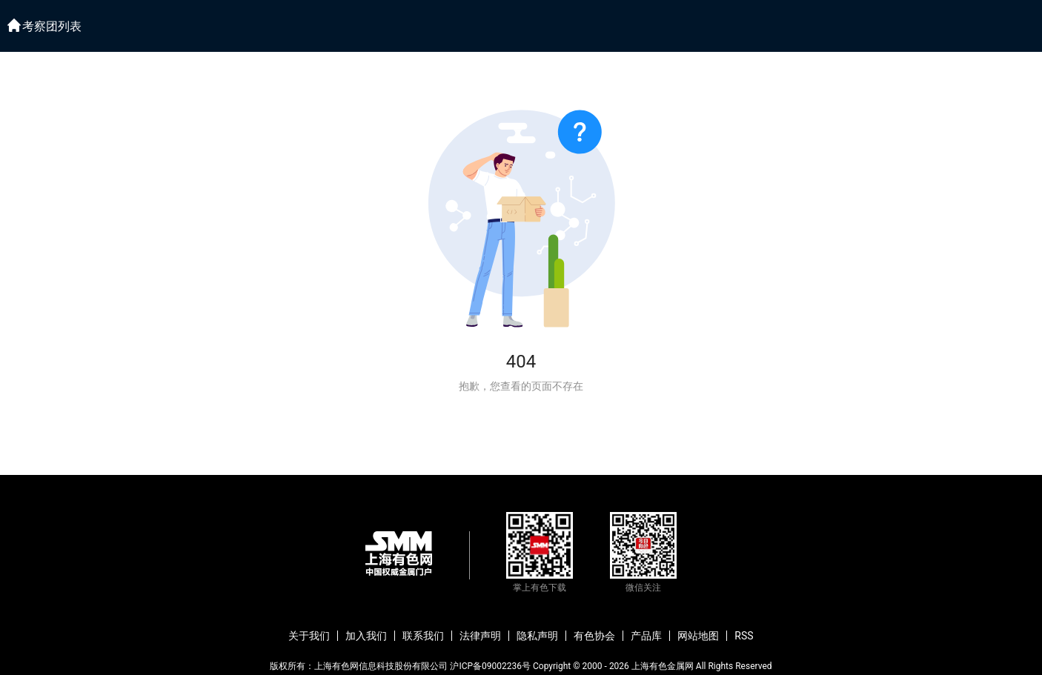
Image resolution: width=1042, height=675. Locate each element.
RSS (743, 636)
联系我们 (423, 636)
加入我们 (366, 636)
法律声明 (480, 636)
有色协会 (594, 636)
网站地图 (698, 636)
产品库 (646, 636)
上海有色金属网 (662, 666)
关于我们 (309, 636)
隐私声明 (537, 636)
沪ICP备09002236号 (490, 666)
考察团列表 (52, 26)
